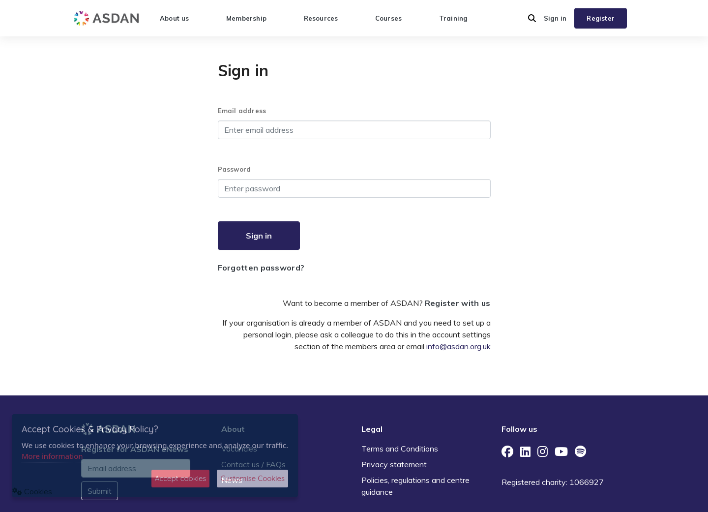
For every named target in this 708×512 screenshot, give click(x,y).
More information (52, 456)
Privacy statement (394, 464)
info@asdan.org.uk (458, 346)
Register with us (458, 303)
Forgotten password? (261, 267)
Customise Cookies (252, 478)
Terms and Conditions (399, 448)
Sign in (555, 18)
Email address (242, 111)
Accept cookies (180, 478)
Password (234, 169)
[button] (532, 18)
